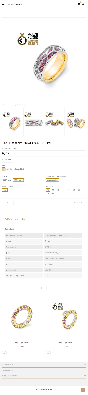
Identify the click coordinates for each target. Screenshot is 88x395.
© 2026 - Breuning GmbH (44, 389)
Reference (5, 148)
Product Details (13, 218)
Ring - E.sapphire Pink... (22, 343)
